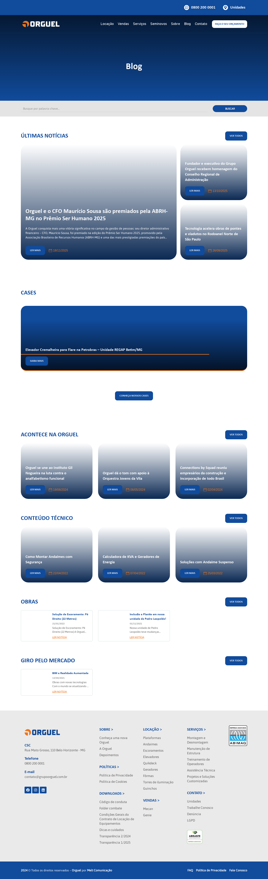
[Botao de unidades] (234, 7)
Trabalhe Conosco (200, 808)
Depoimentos (109, 755)
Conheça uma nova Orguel (113, 740)
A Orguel (105, 749)
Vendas (123, 24)
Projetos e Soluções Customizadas (201, 779)
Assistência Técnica (201, 770)
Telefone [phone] (32, 759)
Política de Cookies (113, 782)
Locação (107, 24)
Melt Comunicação (99, 870)
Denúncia (194, 814)
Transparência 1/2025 (114, 842)
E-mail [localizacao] (29, 772)
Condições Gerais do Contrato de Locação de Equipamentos (116, 819)
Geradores (150, 769)
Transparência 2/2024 (114, 836)
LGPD (191, 820)
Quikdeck (150, 763)
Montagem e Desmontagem (197, 740)
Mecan (148, 809)
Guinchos (150, 788)
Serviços (139, 24)
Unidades (194, 801)
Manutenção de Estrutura (198, 751)
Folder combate (110, 808)
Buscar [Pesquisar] (230, 108)
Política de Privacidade (116, 775)
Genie (147, 815)
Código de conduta (113, 802)
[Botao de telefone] (200, 7)
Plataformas (152, 738)
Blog (187, 24)
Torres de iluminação (158, 782)
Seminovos (158, 24)
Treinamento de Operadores (198, 762)
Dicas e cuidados (111, 830)
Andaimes (150, 744)
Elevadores (151, 757)
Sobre (175, 24)
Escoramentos (153, 750)
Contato (201, 24)
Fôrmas (148, 776)
